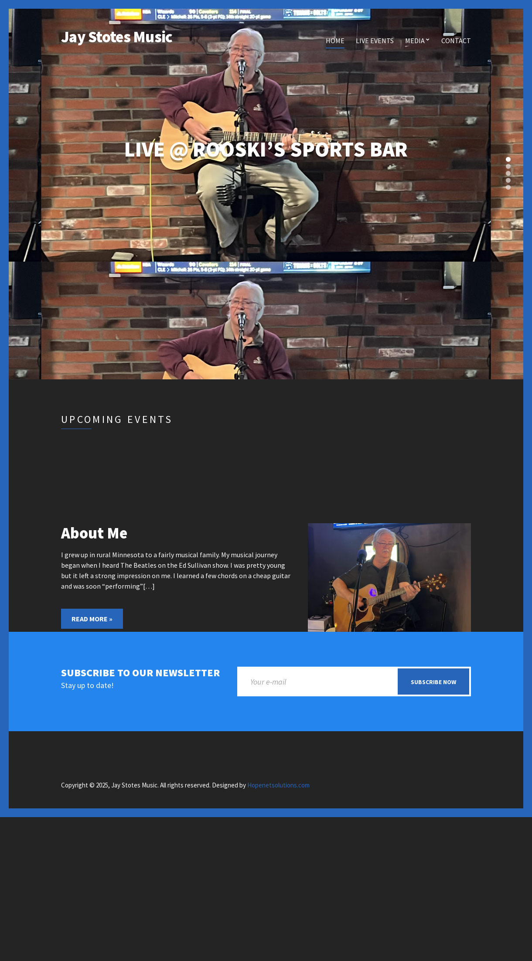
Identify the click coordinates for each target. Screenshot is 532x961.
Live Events (375, 40)
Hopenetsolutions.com (278, 785)
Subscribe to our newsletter (140, 673)
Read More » (92, 618)
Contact (456, 40)
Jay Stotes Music (116, 37)
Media (415, 40)
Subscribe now (433, 682)
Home (335, 40)
